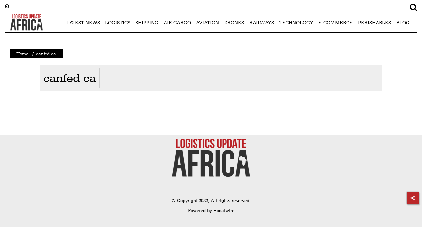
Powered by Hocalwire (211, 210)
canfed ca (70, 78)
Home (22, 53)
